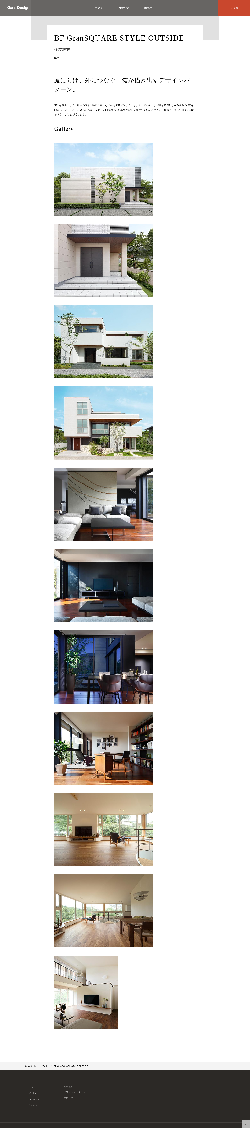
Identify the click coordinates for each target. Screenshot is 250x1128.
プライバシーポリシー (75, 1092)
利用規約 (68, 1087)
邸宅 (57, 57)
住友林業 (62, 49)
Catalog (234, 8)
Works (32, 1093)
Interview (34, 1099)
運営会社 (68, 1098)
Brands (33, 1105)
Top (31, 1087)
